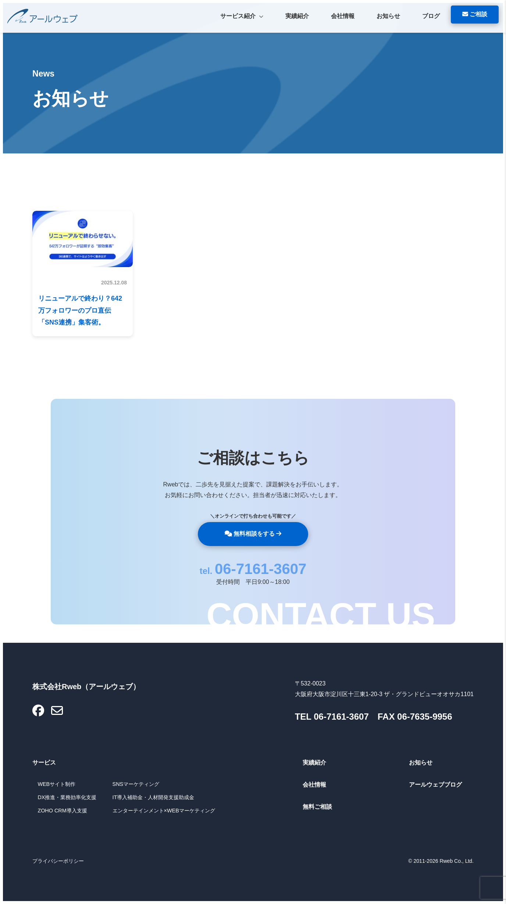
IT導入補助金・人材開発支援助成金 (154, 797)
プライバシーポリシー (58, 861)
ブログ (431, 16)
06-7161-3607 (260, 569)
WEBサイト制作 (56, 784)
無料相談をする (253, 534)
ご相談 (474, 14)
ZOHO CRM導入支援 (62, 810)
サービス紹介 (241, 17)
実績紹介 (297, 16)
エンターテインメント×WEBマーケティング (164, 810)
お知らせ (388, 16)
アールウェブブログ (435, 784)
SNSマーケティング (136, 784)
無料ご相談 (317, 807)
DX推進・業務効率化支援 (67, 797)
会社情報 (342, 16)
